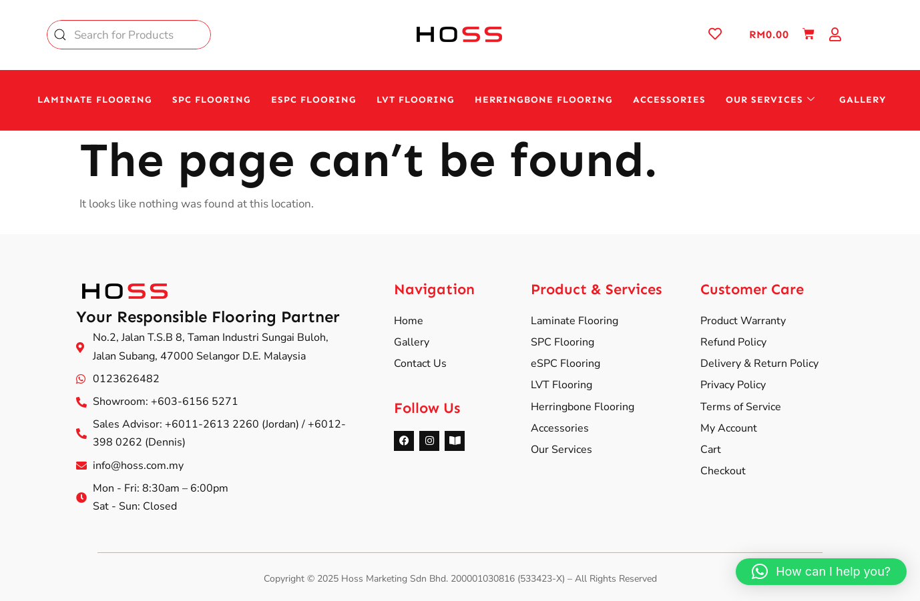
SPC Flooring (211, 99)
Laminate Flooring (94, 99)
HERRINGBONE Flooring (544, 99)
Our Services (770, 100)
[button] (821, 571)
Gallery (862, 99)
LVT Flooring (416, 99)
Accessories (669, 99)
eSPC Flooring (314, 99)
